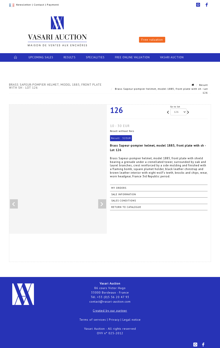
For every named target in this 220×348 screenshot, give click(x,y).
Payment (53, 4)
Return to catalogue (126, 207)
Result (203, 85)
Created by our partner (110, 310)
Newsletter (23, 4)
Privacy (114, 320)
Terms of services (92, 320)
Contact (39, 4)
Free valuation (152, 40)
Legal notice (131, 320)
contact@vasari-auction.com (110, 301)
